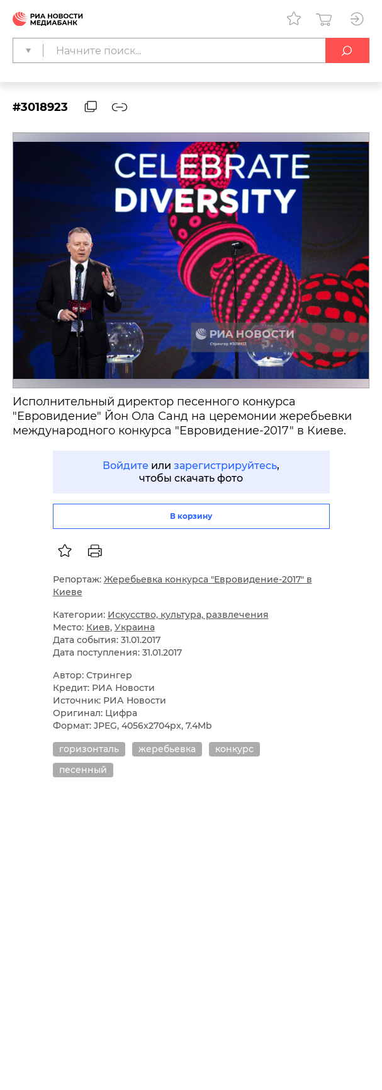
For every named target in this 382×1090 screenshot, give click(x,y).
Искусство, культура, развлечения (188, 614)
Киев (98, 627)
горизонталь (89, 749)
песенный (83, 769)
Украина (135, 627)
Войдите (126, 466)
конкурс (234, 749)
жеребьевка (167, 749)
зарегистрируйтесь (225, 466)
